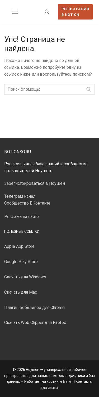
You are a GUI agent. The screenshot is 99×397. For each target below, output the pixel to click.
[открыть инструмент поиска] (47, 11)
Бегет (68, 381)
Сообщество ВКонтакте (27, 203)
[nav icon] (14, 11)
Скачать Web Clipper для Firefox (35, 322)
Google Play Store (21, 261)
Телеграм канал (19, 196)
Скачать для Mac (20, 292)
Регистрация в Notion (75, 12)
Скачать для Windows (25, 276)
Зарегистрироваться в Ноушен (34, 183)
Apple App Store (19, 246)
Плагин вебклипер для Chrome (34, 307)
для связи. (49, 387)
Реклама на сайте (21, 216)
